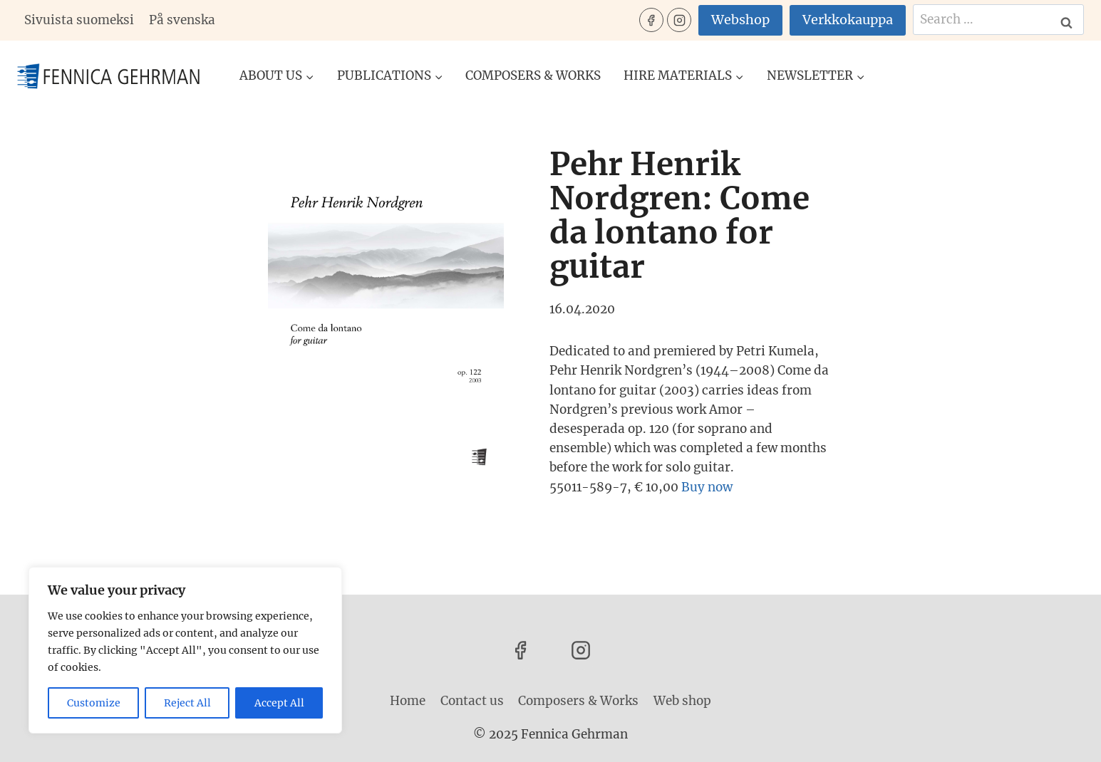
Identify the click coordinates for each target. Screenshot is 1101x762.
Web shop (682, 701)
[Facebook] (651, 20)
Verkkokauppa (847, 19)
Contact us (472, 701)
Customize (93, 702)
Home (407, 701)
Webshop (740, 19)
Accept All (279, 702)
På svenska (182, 20)
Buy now (707, 487)
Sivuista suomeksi (79, 20)
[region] (185, 650)
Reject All (187, 702)
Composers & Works (533, 75)
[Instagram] (679, 20)
